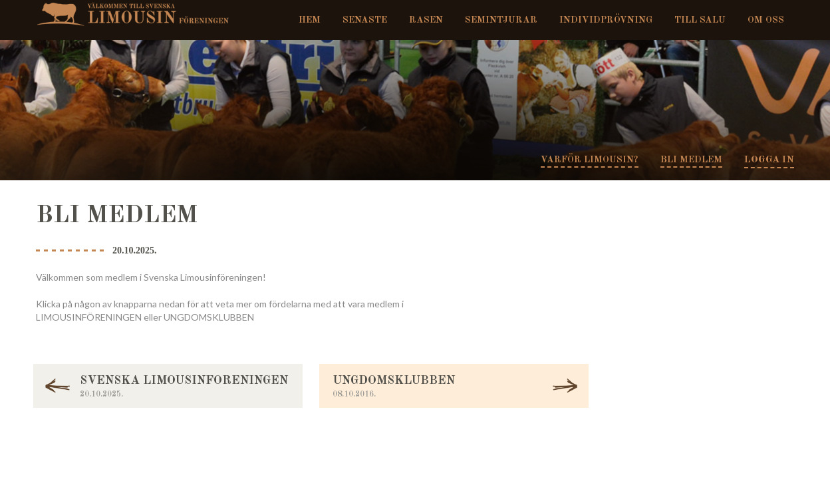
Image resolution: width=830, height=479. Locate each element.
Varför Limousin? (589, 159)
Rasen (426, 20)
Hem (310, 20)
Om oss (766, 20)
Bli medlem (691, 159)
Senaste (365, 20)
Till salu (700, 20)
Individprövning (605, 20)
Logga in (769, 160)
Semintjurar (501, 20)
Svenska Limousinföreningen (137, 13)
